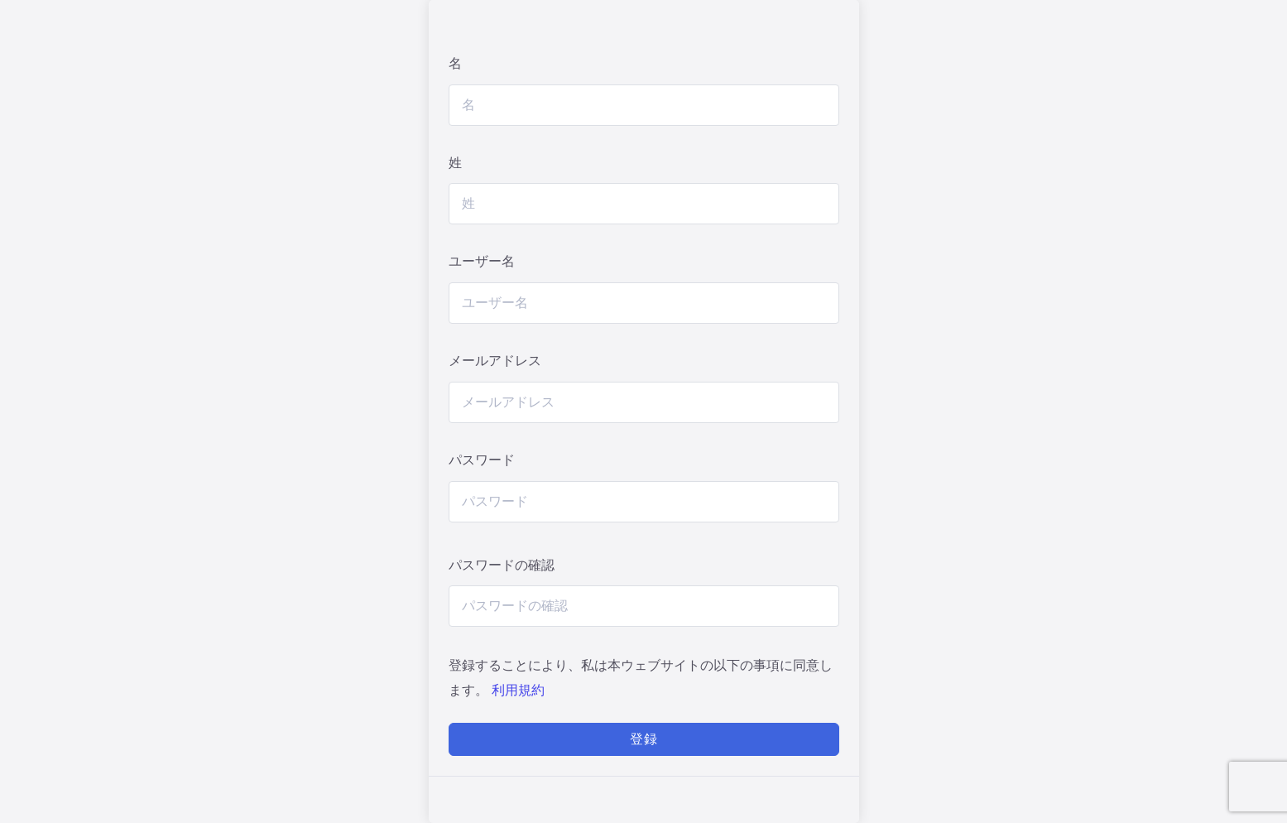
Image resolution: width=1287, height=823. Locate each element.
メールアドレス (495, 360)
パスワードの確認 (502, 565)
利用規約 (518, 690)
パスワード (482, 460)
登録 (644, 739)
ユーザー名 (482, 261)
